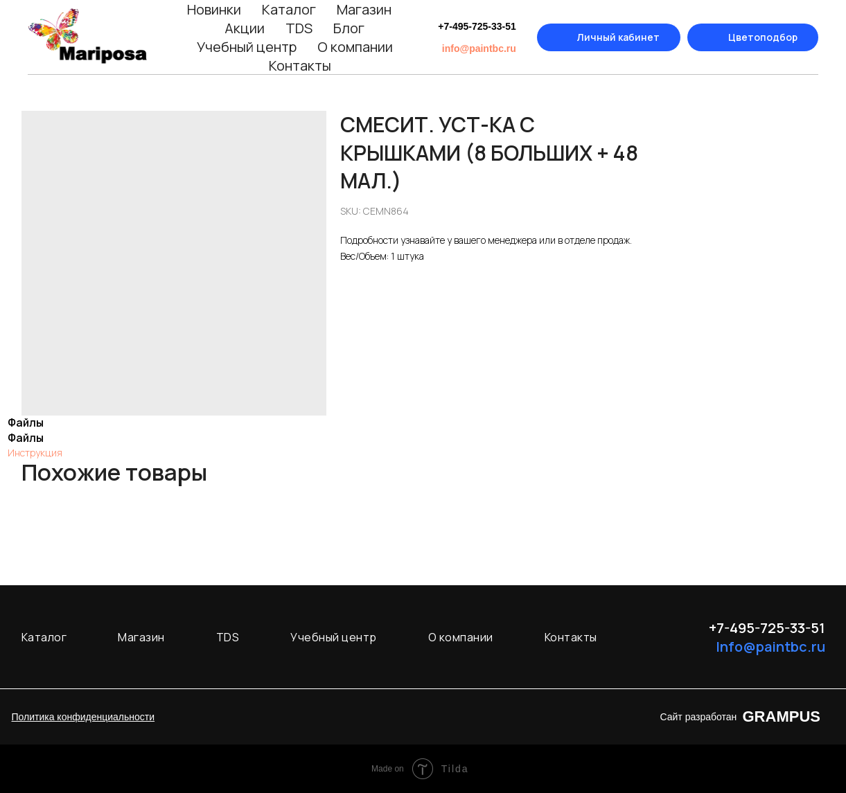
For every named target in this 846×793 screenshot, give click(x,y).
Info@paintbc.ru (770, 646)
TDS (298, 28)
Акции (244, 28)
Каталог (289, 9)
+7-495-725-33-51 (476, 26)
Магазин (364, 9)
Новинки (214, 9)
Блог (348, 28)
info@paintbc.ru (479, 48)
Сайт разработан (698, 716)
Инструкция (35, 452)
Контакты (300, 65)
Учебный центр (247, 46)
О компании (355, 46)
